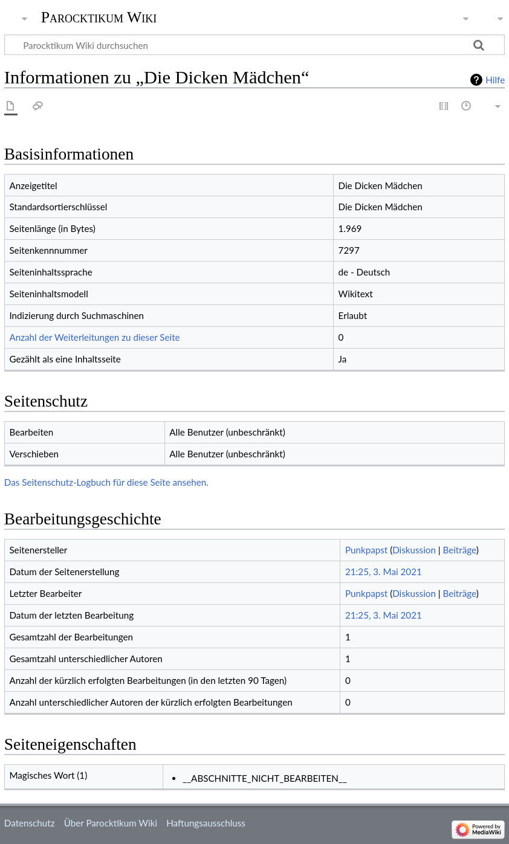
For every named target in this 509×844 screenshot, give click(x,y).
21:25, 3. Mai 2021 (383, 571)
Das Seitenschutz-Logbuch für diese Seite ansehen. (106, 482)
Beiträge (459, 549)
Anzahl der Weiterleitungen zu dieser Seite (94, 337)
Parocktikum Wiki (99, 16)
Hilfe (495, 79)
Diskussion (414, 549)
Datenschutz (29, 822)
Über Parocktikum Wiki (110, 822)
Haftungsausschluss (205, 822)
